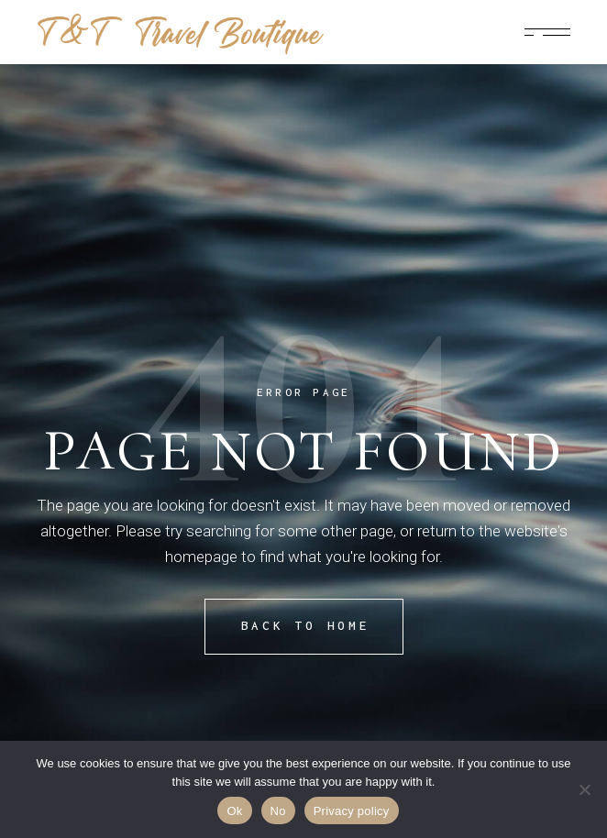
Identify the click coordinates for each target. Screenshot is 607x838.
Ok (234, 811)
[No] (584, 789)
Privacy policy (352, 811)
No (278, 811)
